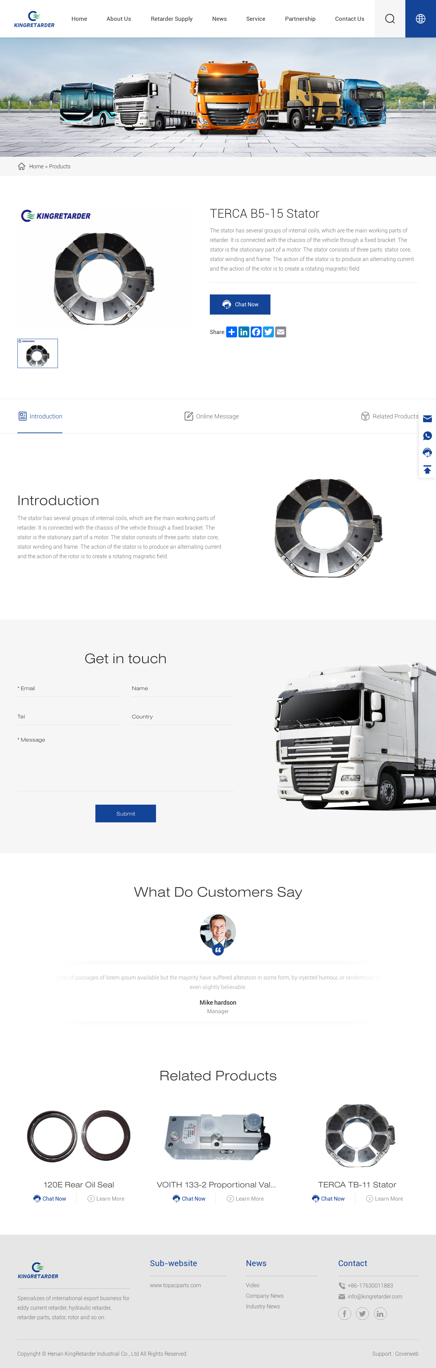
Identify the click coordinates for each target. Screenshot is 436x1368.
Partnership (300, 18)
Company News (265, 1296)
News (219, 18)
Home (79, 18)
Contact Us (349, 18)
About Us (119, 18)
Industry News (263, 1306)
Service (255, 18)
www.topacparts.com (175, 1285)
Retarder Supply (172, 18)
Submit (125, 814)
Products (60, 166)
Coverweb (407, 1354)
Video (253, 1285)
